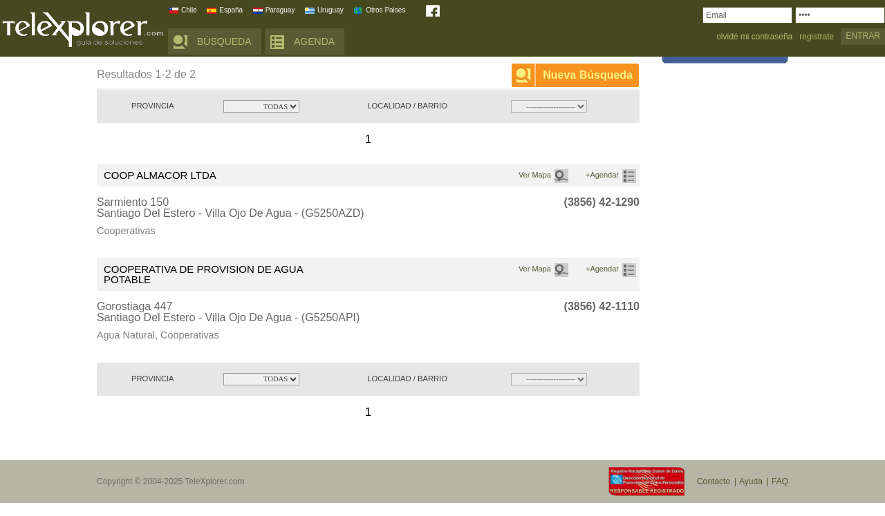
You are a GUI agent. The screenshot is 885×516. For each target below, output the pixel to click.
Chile (189, 10)
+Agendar (602, 175)
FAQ (780, 481)
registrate (816, 36)
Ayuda (751, 481)
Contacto (713, 481)
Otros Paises (385, 10)
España (231, 10)
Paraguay (280, 10)
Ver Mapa (535, 175)
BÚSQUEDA (224, 41)
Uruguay (330, 10)
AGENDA (314, 41)
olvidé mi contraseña (754, 36)
